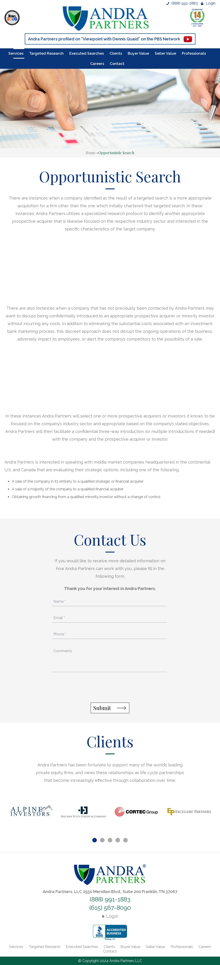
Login (208, 3)
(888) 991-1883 (182, 3)
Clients (116, 53)
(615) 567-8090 (110, 907)
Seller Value (165, 53)
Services (15, 53)
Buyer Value (138, 53)
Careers (97, 64)
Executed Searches (86, 53)
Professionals (194, 53)
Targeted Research (46, 53)
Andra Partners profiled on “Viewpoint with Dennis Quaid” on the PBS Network (104, 39)
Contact (117, 64)
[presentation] (109, 688)
